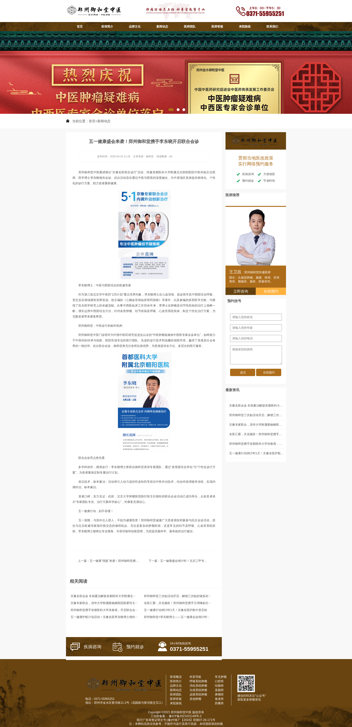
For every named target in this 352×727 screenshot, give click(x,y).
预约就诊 (128, 647)
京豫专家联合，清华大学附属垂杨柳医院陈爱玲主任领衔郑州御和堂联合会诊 (279, 424)
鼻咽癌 (219, 694)
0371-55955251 (183, 644)
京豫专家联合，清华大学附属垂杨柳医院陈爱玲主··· (104, 603)
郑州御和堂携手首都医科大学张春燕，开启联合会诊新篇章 (267, 443)
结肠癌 (219, 685)
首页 (80, 26)
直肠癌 (219, 690)
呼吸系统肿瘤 (198, 681)
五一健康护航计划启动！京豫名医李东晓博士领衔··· (104, 617)
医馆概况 (176, 676)
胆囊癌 (219, 703)
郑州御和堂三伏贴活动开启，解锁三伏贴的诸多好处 (263, 415)
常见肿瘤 (221, 676)
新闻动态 (162, 26)
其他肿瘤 (195, 698)
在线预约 (271, 291)
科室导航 (195, 676)
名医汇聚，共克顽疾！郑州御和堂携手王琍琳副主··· (177, 603)
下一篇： (154, 560)
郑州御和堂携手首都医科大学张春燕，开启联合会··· (104, 610)
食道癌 (219, 698)
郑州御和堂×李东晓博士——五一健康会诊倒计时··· (177, 617)
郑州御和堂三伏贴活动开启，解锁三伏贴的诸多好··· (177, 596)
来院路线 (245, 26)
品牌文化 (135, 26)
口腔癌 (219, 681)
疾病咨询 (86, 647)
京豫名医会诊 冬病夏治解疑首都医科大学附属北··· (103, 596)
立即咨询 (240, 291)
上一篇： (84, 560)
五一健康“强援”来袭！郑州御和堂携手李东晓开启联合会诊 (127, 560)
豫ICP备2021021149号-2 (184, 716)
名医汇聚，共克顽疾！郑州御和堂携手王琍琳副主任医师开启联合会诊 (274, 434)
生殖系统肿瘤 (198, 690)
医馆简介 (107, 26)
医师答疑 (217, 26)
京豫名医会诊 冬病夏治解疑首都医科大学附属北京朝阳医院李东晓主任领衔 (278, 405)
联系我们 (272, 26)
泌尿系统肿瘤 (198, 694)
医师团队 (190, 26)
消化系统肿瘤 (198, 685)
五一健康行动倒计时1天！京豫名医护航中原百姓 (175, 610)
